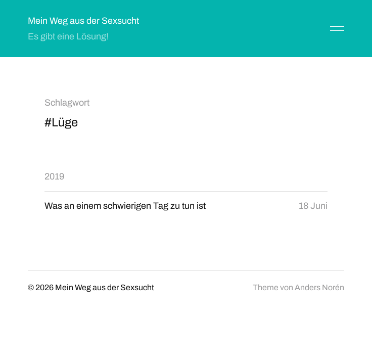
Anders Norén (319, 287)
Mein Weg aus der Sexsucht (83, 21)
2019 (54, 176)
